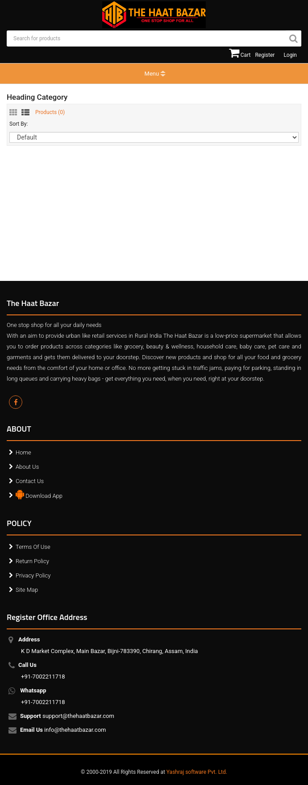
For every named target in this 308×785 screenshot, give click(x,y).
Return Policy (32, 561)
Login (290, 55)
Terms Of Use (33, 546)
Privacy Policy (33, 575)
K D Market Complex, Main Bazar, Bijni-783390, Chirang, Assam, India (109, 645)
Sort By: (18, 124)
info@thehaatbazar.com (63, 730)
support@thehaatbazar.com (67, 717)
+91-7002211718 (43, 671)
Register (265, 55)
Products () (50, 112)
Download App (39, 493)
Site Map (27, 589)
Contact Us (30, 481)
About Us (27, 466)
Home (23, 452)
